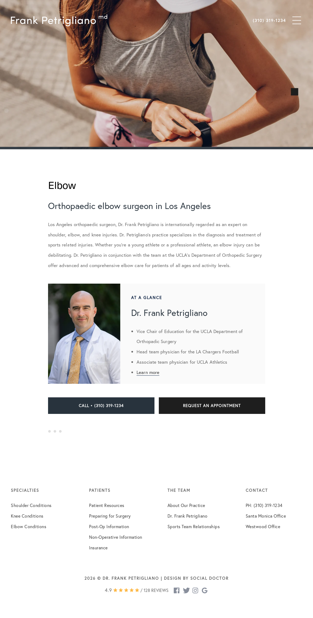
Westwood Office (263, 526)
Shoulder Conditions (31, 505)
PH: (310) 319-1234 (264, 505)
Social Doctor (209, 578)
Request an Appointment (212, 405)
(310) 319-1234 (269, 20)
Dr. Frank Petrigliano (187, 516)
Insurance (98, 547)
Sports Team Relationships (193, 526)
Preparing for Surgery (110, 516)
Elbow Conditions (28, 526)
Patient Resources (106, 505)
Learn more (148, 372)
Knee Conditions (27, 516)
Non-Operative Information (115, 537)
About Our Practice (186, 505)
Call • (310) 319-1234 (101, 405)
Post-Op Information (109, 526)
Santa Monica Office (266, 516)
